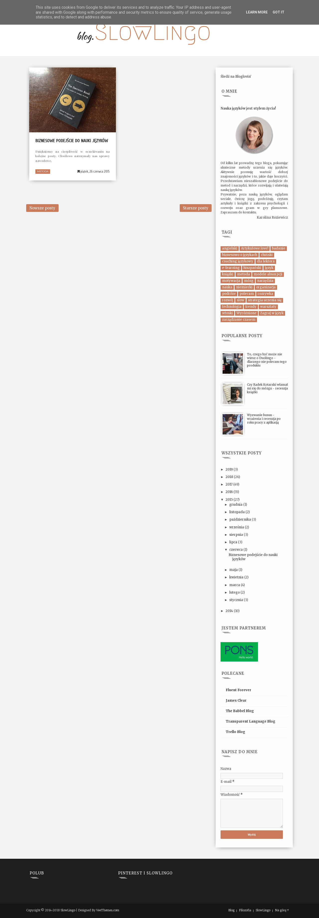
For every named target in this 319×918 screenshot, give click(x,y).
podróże (229, 294)
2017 (229, 484)
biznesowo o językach (239, 255)
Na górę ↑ (282, 910)
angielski (229, 248)
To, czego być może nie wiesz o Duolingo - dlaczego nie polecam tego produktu (267, 359)
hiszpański (252, 268)
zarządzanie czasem (238, 319)
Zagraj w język (272, 313)
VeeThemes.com (107, 910)
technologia (231, 307)
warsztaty (268, 307)
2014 (230, 611)
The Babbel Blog (240, 711)
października (240, 519)
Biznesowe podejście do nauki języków (71, 140)
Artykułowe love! (254, 248)
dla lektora (266, 261)
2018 (230, 477)
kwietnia (236, 577)
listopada (237, 512)
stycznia (236, 600)
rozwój (227, 300)
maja (234, 570)
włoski (227, 313)
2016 (230, 492)
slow (240, 300)
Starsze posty (195, 208)
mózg (248, 281)
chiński (267, 255)
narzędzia (265, 281)
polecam (246, 294)
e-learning (231, 268)
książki (227, 274)
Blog (231, 910)
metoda (42, 171)
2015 (230, 499)
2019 (230, 469)
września (237, 527)
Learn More (257, 12)
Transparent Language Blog (250, 721)
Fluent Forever (238, 690)
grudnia (236, 504)
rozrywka (265, 294)
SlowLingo (68, 910)
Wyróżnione (246, 313)
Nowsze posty (42, 208)
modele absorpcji (268, 274)
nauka (227, 287)
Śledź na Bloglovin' (236, 76)
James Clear (236, 700)
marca (235, 585)
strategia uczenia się (265, 300)
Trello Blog (235, 732)
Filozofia (245, 910)
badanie (278, 248)
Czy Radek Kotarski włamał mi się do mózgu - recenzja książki (267, 388)
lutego (234, 592)
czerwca (236, 550)
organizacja (266, 287)
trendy (250, 307)
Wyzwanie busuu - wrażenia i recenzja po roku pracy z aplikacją (264, 418)
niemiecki (244, 287)
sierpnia (236, 535)
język (269, 268)
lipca (233, 542)
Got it (278, 12)
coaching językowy (237, 261)
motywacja (231, 281)
